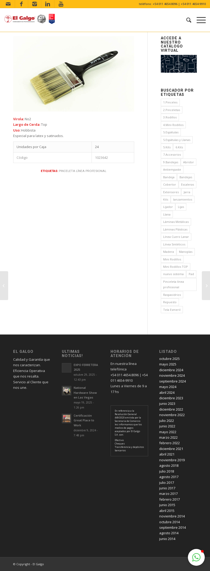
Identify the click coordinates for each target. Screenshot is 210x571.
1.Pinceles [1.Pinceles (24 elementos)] (170, 102)
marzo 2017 (168, 493)
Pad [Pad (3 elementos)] (191, 274)
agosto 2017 (168, 476)
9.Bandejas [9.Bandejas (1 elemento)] (170, 162)
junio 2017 (167, 488)
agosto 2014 (168, 533)
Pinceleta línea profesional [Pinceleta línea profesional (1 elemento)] (173, 284)
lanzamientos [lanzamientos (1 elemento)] (182, 199)
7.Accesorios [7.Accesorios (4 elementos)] (172, 154)
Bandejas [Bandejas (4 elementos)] (185, 177)
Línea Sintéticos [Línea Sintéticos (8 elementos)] (174, 244)
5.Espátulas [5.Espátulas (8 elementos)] (170, 132)
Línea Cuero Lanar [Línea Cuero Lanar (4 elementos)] (176, 237)
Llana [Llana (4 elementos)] (167, 214)
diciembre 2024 (171, 370)
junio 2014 (167, 538)
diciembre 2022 (171, 409)
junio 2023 (167, 403)
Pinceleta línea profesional (82, 171)
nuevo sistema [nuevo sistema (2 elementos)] (173, 274)
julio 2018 (166, 471)
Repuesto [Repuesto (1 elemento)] (170, 302)
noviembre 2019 (172, 460)
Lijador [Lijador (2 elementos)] (168, 207)
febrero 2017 (169, 499)
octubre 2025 (169, 358)
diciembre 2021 (171, 448)
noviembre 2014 (172, 516)
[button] (196, 557)
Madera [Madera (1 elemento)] (168, 252)
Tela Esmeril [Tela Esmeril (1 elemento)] (172, 310)
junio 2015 (167, 504)
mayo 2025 (167, 364)
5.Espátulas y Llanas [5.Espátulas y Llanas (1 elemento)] (176, 140)
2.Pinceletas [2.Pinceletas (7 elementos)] (171, 110)
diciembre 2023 (171, 398)
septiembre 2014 (172, 527)
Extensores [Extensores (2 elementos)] (171, 192)
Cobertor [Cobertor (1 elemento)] (169, 184)
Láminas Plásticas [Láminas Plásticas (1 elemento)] (175, 229)
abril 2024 (166, 392)
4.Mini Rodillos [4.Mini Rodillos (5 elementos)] (173, 125)
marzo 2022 (168, 437)
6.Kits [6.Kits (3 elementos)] (179, 147)
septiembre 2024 (172, 381)
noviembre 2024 (172, 375)
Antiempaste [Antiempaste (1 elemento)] (172, 169)
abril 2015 (166, 510)
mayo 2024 (167, 386)
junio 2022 (167, 426)
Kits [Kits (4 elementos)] (165, 199)
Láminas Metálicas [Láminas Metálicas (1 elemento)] (176, 222)
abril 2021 (166, 454)
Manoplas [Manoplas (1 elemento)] (185, 252)
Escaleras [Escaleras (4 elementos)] (187, 184)
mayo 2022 (167, 431)
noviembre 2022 (172, 414)
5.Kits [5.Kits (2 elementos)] (167, 147)
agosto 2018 (168, 465)
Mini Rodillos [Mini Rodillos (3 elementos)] (172, 259)
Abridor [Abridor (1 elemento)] (188, 162)
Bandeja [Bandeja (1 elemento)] (168, 177)
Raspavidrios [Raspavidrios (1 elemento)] (172, 295)
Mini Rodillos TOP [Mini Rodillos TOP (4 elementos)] (175, 267)
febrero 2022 (169, 443)
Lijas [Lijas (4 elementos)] (181, 207)
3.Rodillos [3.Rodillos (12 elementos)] (170, 117)
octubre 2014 (169, 522)
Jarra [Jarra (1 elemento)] (187, 192)
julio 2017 (166, 482)
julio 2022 (166, 420)
